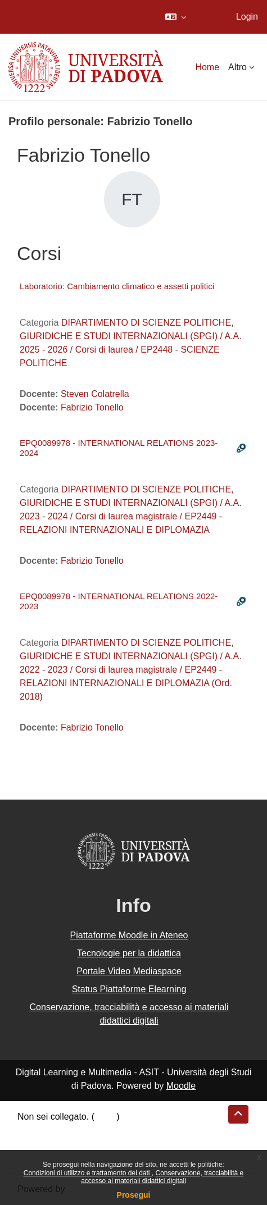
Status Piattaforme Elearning (129, 989)
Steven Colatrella (95, 394)
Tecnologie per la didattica (129, 953)
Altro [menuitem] (237, 67)
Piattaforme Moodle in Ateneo (129, 935)
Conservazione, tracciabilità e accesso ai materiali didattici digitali (162, 1177)
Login (247, 16)
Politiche (34, 1143)
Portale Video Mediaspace (129, 971)
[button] (176, 17)
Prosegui (134, 1194)
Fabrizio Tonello (92, 407)
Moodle (181, 1085)
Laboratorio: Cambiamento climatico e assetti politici (117, 286)
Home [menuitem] (207, 67)
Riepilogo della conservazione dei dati (93, 1130)
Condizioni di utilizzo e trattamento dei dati (88, 1173)
